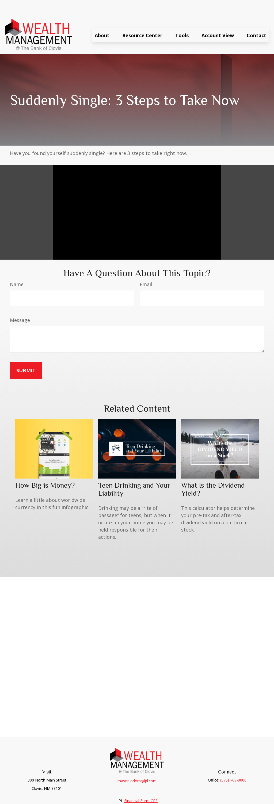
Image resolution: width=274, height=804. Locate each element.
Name (17, 268)
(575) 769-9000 (233, 764)
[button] (102, 19)
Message (20, 304)
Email (146, 268)
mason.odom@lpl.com (137, 764)
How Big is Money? (45, 469)
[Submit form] (26, 354)
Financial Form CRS (141, 784)
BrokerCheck (192, 794)
